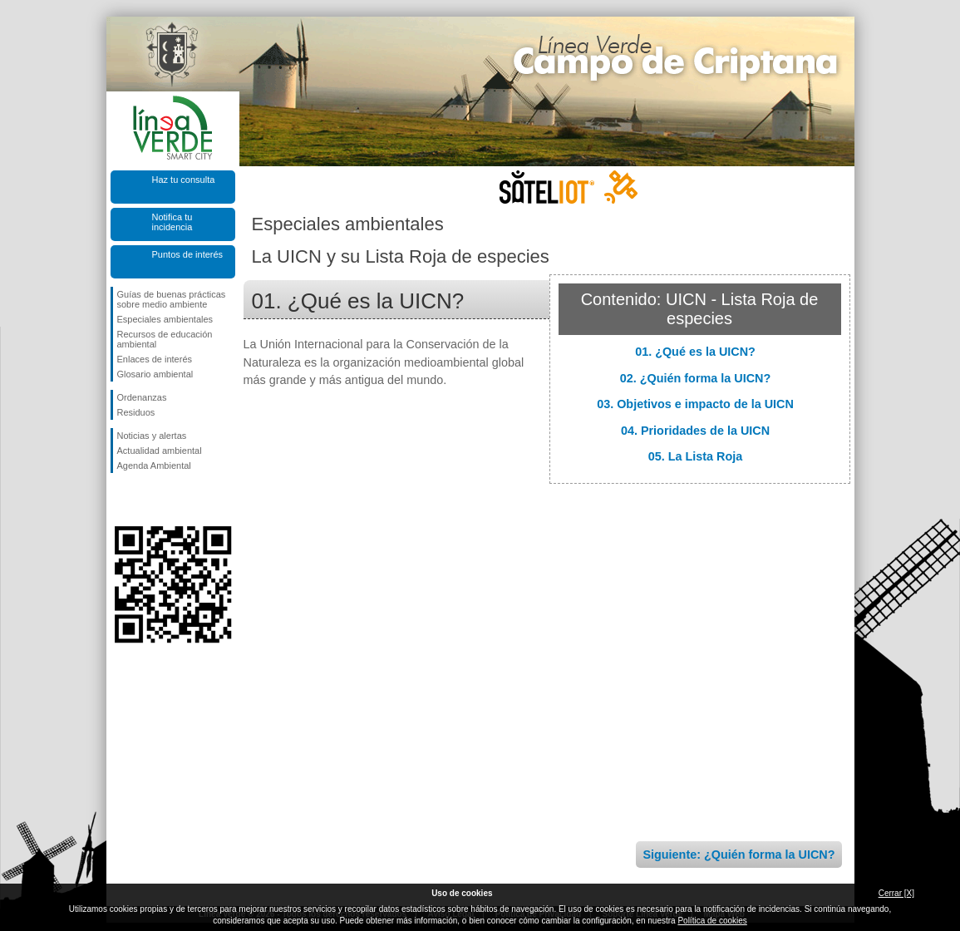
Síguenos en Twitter (148, 500)
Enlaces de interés (155, 359)
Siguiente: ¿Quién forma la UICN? (738, 854)
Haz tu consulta (183, 180)
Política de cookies (711, 920)
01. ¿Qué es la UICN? (695, 351)
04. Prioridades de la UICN (695, 430)
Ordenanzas (142, 397)
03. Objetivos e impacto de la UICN (695, 404)
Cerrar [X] (896, 893)
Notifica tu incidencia (172, 222)
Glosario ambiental (155, 374)
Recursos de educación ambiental (165, 339)
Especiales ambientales (165, 319)
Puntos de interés (188, 254)
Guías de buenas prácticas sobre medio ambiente (171, 299)
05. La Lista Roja (695, 456)
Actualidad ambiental (159, 451)
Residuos (136, 412)
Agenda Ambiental (154, 465)
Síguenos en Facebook (120, 500)
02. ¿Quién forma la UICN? (695, 378)
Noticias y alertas (152, 436)
